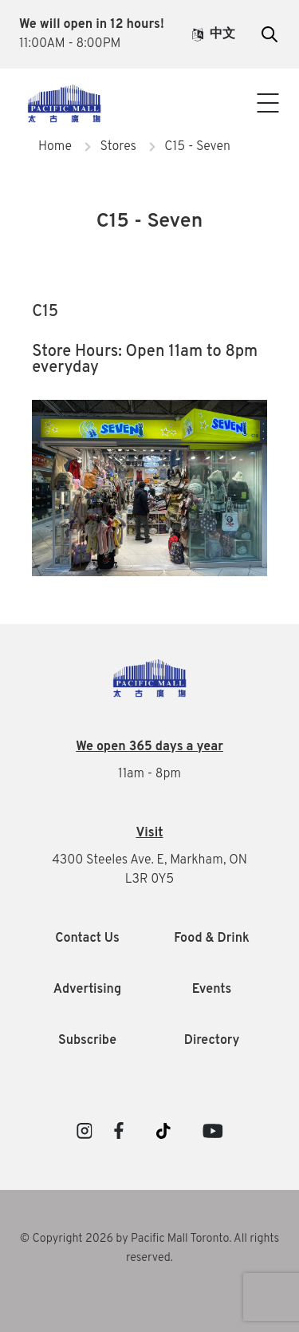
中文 (213, 34)
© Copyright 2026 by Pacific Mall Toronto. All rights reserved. (150, 1248)
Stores (118, 147)
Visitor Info (149, 89)
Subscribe (87, 1041)
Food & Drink (212, 939)
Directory (212, 1041)
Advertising (87, 990)
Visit (149, 833)
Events (211, 990)
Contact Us (149, 121)
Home (55, 147)
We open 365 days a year (149, 747)
